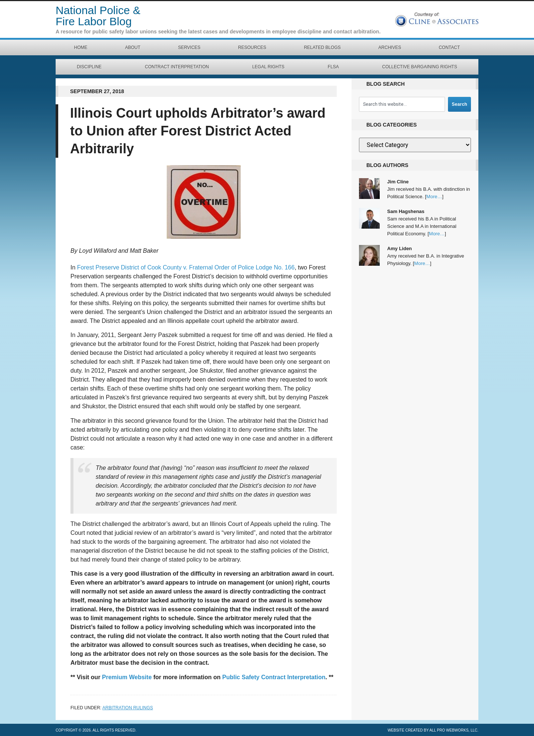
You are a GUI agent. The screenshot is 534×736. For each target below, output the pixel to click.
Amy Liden (399, 248)
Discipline (89, 66)
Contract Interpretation (177, 66)
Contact (449, 47)
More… (434, 196)
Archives (389, 47)
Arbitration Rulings (127, 707)
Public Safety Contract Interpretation (273, 677)
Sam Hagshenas (405, 211)
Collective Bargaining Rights (419, 66)
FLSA (333, 66)
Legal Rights (268, 66)
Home (81, 47)
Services (189, 47)
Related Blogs (322, 47)
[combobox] (402, 104)
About (132, 47)
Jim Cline (398, 181)
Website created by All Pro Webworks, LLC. (433, 730)
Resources (252, 47)
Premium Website (127, 677)
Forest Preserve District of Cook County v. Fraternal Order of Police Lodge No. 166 (186, 267)
